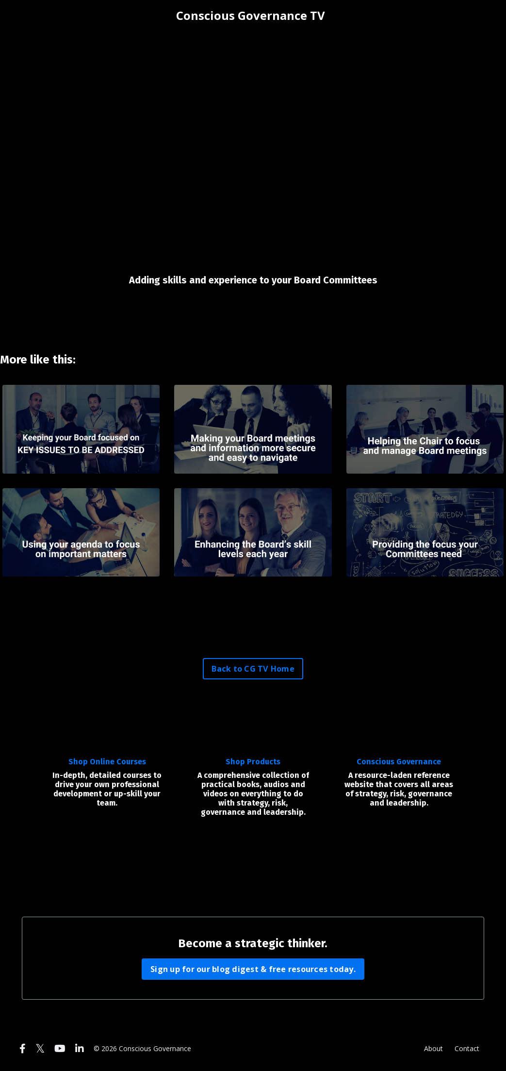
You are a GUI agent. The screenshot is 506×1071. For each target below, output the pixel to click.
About (433, 1048)
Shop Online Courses (107, 761)
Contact (467, 1048)
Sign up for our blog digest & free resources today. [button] (253, 969)
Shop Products (253, 761)
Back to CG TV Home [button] (253, 668)
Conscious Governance (399, 761)
